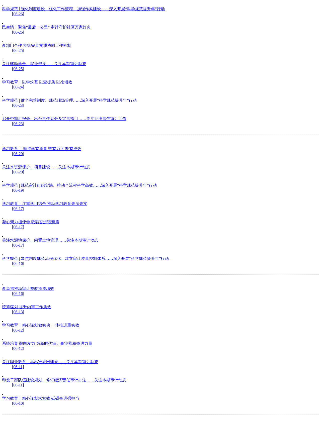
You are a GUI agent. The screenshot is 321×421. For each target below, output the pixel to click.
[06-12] (18, 330)
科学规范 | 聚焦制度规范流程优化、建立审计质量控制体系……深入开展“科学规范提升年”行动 (85, 258)
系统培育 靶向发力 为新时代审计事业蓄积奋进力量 (47, 343)
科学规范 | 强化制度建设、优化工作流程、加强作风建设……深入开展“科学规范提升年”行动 (83, 9)
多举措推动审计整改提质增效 (28, 288)
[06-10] (18, 403)
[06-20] (18, 154)
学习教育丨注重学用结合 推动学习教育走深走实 (44, 203)
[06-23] (18, 105)
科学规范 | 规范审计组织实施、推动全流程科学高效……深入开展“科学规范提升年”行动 (79, 185)
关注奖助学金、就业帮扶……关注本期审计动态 (44, 64)
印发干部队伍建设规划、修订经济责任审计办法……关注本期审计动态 (64, 380)
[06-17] (18, 208)
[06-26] (18, 14)
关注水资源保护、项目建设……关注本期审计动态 (46, 167)
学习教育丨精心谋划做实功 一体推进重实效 (40, 325)
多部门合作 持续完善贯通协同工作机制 (36, 45)
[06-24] (18, 87)
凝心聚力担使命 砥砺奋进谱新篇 (30, 222)
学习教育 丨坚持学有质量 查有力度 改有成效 (41, 149)
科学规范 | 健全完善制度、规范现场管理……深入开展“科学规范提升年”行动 (69, 100)
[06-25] (18, 50)
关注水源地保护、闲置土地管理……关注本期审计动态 (50, 240)
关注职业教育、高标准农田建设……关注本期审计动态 (50, 362)
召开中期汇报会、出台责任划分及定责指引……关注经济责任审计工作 (64, 119)
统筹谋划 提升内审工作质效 (26, 307)
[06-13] (18, 312)
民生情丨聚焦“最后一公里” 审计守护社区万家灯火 (46, 27)
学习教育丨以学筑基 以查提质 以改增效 (37, 82)
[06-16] (18, 263)
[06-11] (18, 367)
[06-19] (18, 190)
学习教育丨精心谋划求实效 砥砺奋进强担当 (40, 398)
